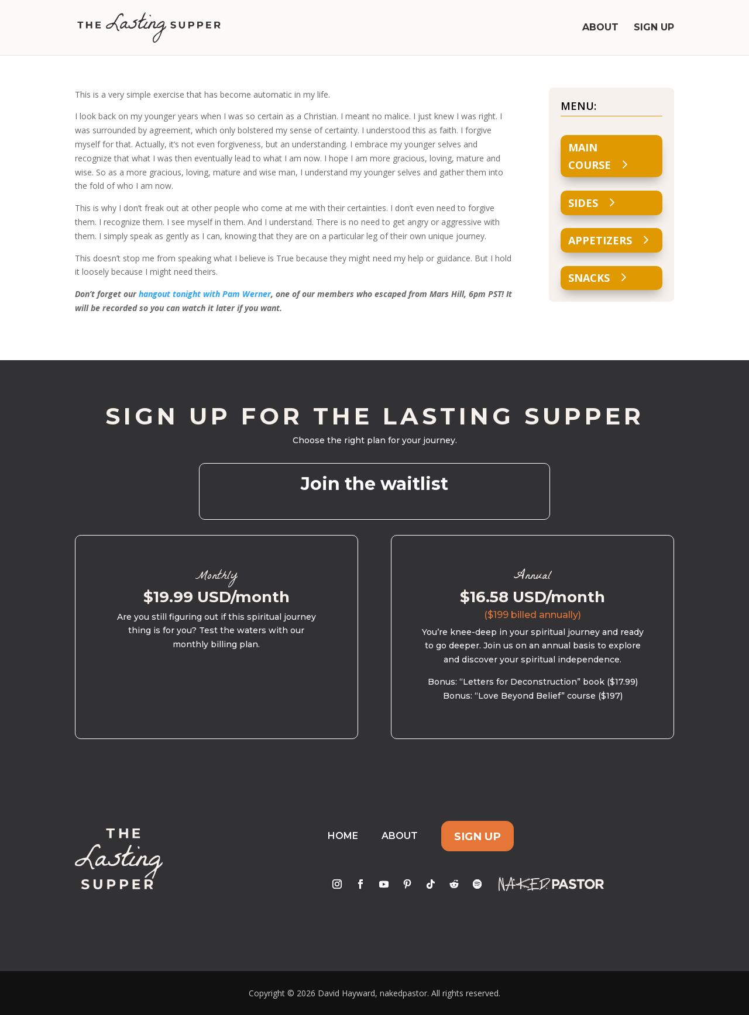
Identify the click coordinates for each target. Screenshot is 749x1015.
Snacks (589, 278)
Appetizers (600, 240)
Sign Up (654, 28)
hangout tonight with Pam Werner (205, 293)
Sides (583, 203)
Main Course (589, 156)
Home (343, 835)
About (600, 28)
